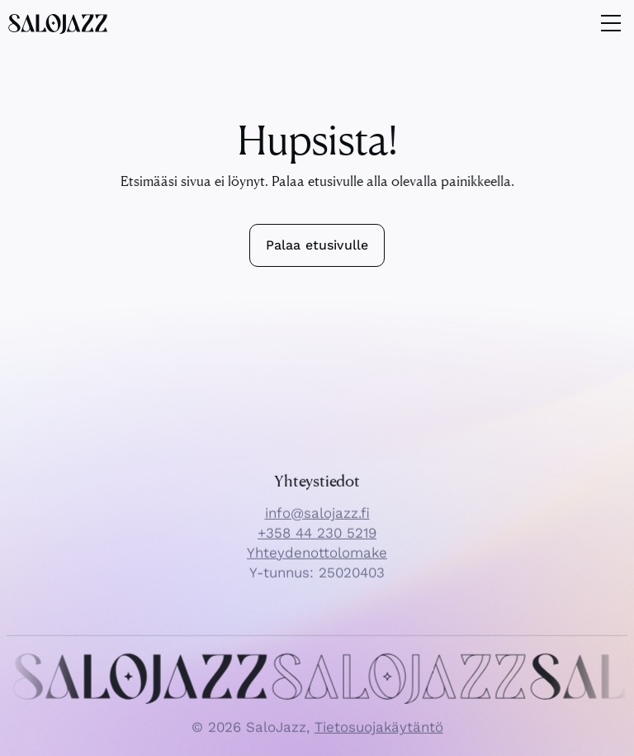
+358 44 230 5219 (317, 542)
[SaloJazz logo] (57, 23)
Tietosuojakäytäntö (379, 736)
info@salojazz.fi (317, 522)
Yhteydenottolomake (317, 562)
